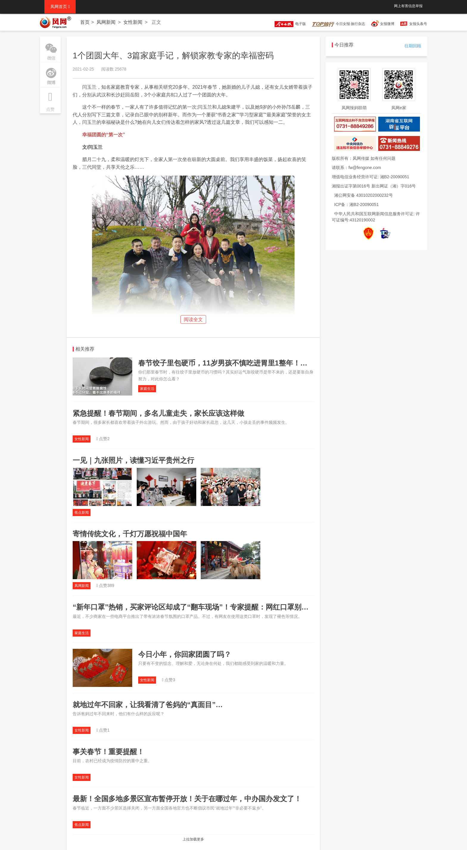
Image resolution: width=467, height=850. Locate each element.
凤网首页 (60, 6)
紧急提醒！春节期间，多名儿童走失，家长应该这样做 (158, 413)
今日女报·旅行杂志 (338, 24)
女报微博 (387, 24)
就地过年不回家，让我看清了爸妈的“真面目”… (148, 705)
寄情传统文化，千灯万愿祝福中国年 (130, 534)
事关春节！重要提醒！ (108, 752)
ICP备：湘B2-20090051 (356, 204)
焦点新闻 (81, 512)
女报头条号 (418, 24)
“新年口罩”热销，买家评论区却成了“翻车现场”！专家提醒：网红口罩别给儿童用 (201, 607)
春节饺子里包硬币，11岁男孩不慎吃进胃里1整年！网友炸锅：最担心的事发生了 (265, 363)
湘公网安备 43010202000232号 (363, 195)
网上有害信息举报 (408, 6)
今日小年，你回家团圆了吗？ (184, 654)
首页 (85, 22)
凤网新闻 (106, 22)
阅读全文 (193, 319)
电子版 (287, 24)
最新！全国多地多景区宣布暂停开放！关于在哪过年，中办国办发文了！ (187, 799)
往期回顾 (412, 45)
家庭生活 (147, 389)
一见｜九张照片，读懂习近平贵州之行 (133, 460)
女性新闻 (132, 22)
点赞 (50, 100)
